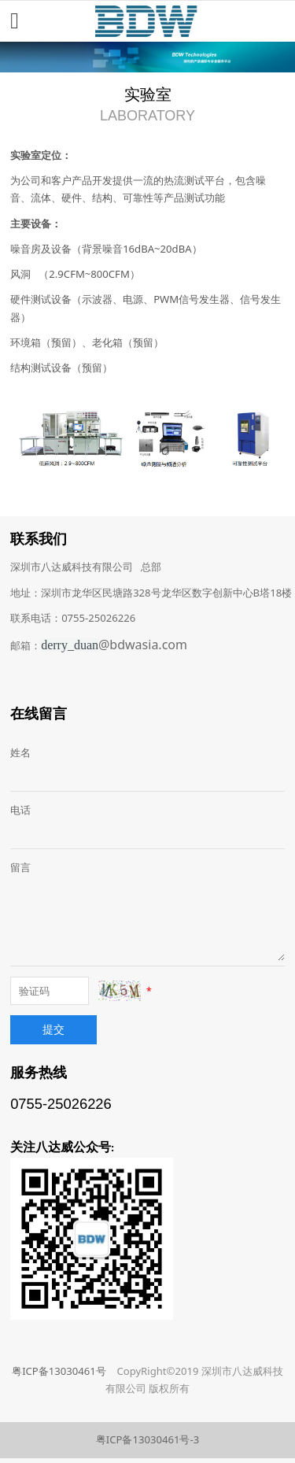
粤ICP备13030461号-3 (147, 1439)
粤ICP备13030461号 (59, 1371)
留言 (20, 867)
